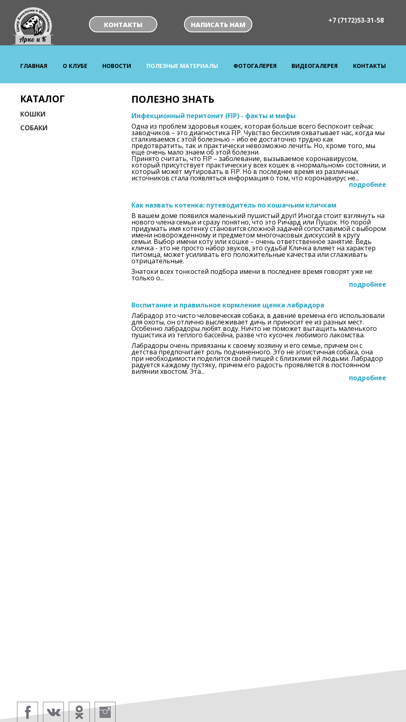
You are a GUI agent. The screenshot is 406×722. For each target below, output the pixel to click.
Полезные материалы (182, 66)
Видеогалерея (315, 66)
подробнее (367, 184)
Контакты (123, 24)
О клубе (75, 66)
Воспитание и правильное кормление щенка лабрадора (227, 305)
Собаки (34, 127)
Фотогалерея (255, 66)
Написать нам (218, 24)
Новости (116, 66)
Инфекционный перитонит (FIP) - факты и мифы (213, 115)
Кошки (33, 114)
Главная (33, 66)
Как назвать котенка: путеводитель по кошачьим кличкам (233, 205)
